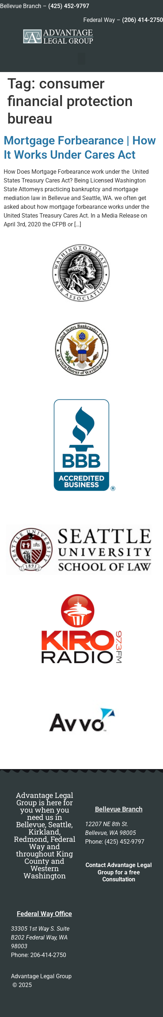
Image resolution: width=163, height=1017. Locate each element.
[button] (81, 59)
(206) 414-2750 (142, 19)
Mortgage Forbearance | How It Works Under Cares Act (80, 147)
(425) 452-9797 (68, 6)
